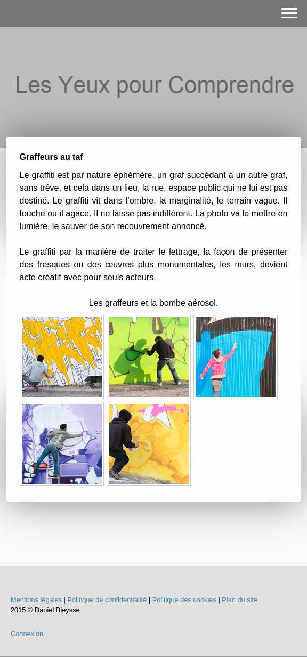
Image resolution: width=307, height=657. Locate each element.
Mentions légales (36, 600)
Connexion (27, 634)
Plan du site (239, 600)
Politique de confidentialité (107, 600)
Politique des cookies (184, 600)
